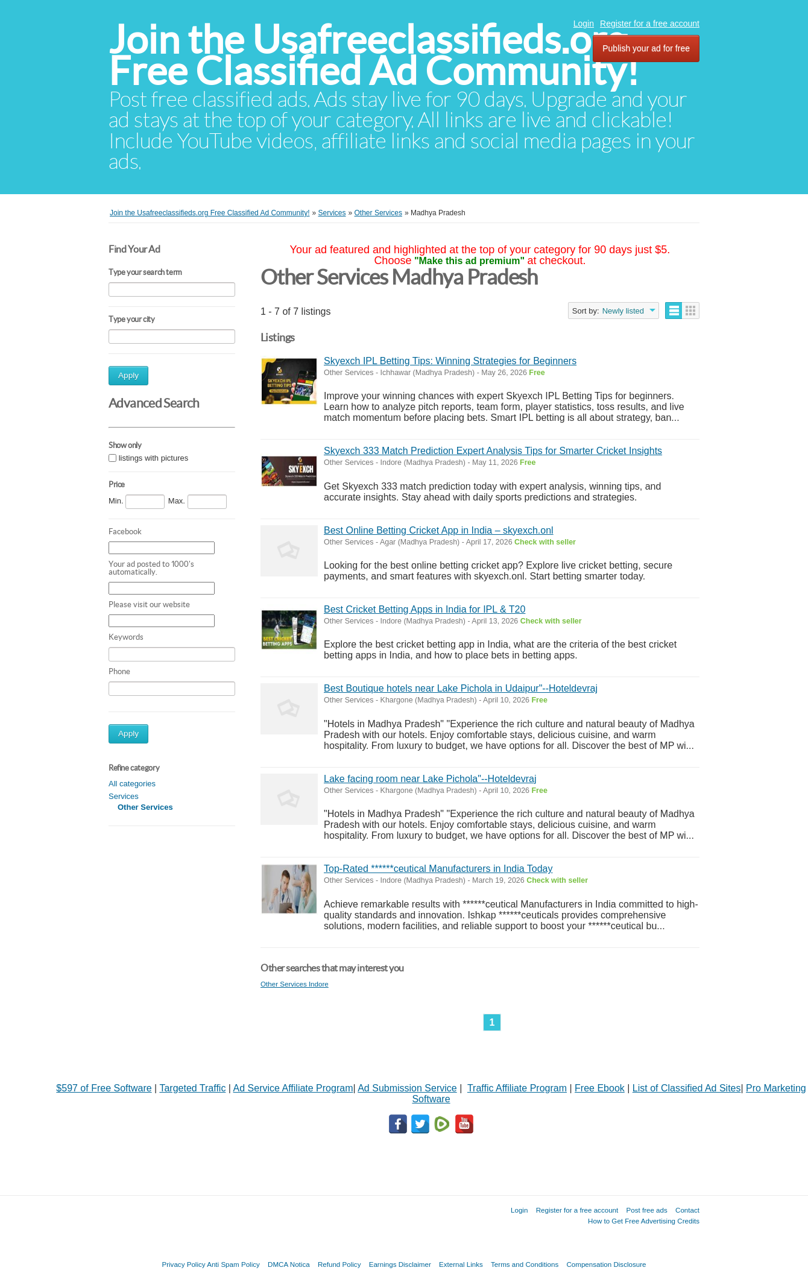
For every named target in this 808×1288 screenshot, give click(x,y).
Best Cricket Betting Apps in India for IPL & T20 (424, 609)
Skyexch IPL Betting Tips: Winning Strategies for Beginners (450, 361)
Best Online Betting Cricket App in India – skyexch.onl (439, 530)
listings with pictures (154, 457)
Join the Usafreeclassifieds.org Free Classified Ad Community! (374, 55)
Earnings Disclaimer (400, 1264)
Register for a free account (649, 23)
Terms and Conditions (524, 1264)
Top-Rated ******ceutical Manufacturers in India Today (438, 868)
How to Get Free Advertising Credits (643, 1221)
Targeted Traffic (192, 1088)
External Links (461, 1264)
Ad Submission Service (407, 1088)
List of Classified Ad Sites (687, 1088)
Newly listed (623, 310)
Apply (128, 375)
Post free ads (646, 1210)
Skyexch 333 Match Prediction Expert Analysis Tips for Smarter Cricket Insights (493, 451)
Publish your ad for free (646, 48)
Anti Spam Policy (233, 1264)
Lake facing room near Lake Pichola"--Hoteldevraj (430, 779)
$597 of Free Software (103, 1088)
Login (583, 23)
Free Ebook (600, 1088)
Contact (687, 1210)
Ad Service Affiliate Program (293, 1088)
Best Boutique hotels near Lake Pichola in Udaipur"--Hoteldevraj (461, 688)
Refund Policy (339, 1264)
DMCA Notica (289, 1264)
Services (124, 796)
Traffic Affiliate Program (517, 1088)
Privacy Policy (183, 1264)
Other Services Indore (294, 984)
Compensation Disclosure (606, 1264)
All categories (132, 783)
